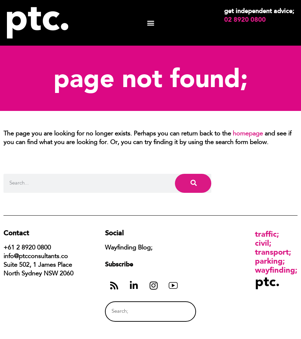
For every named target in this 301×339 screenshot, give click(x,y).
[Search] (193, 183)
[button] (150, 23)
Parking (269, 260)
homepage (248, 134)
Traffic (266, 233)
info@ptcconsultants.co (35, 257)
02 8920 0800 (245, 19)
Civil (262, 242)
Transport (272, 251)
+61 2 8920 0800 (27, 248)
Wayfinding (275, 269)
